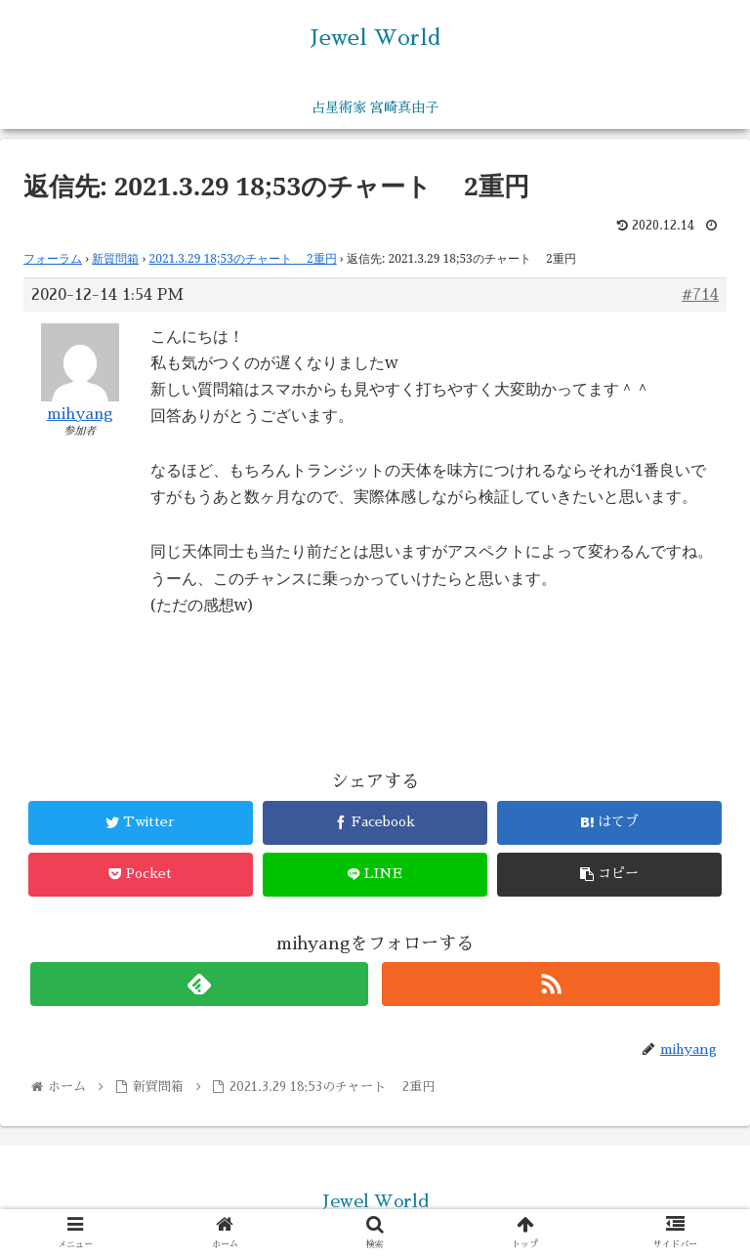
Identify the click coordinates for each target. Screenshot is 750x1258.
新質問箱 (115, 258)
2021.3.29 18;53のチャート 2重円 (243, 258)
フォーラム (52, 258)
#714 (700, 295)
